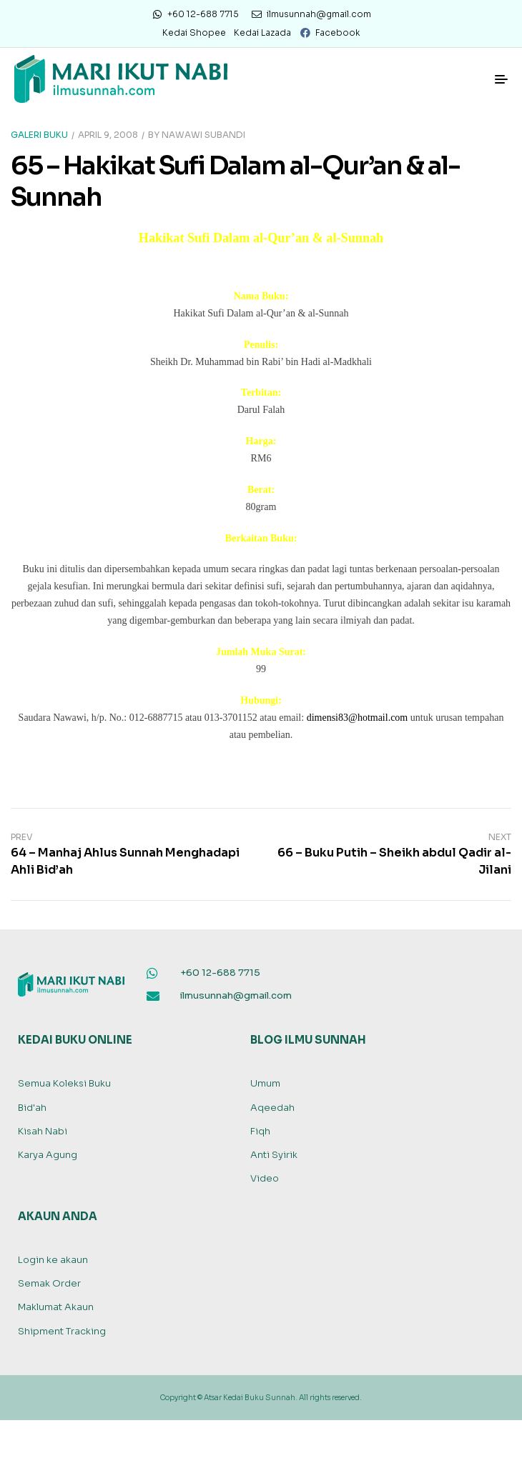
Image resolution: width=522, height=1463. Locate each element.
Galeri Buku (39, 134)
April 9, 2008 (108, 134)
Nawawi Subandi (203, 134)
